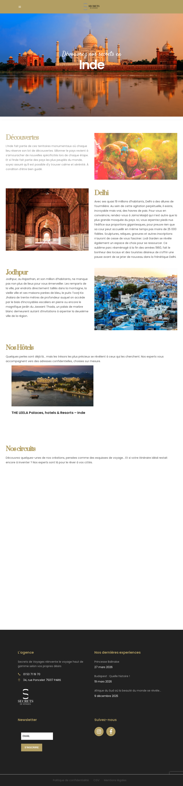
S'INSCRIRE (32, 747)
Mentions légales (115, 780)
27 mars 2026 (103, 667)
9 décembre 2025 (106, 696)
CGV (96, 780)
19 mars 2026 (103, 681)
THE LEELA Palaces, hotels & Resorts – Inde (48, 412)
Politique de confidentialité (71, 780)
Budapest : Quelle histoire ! (112, 676)
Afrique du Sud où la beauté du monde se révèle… (127, 690)
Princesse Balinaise (106, 662)
